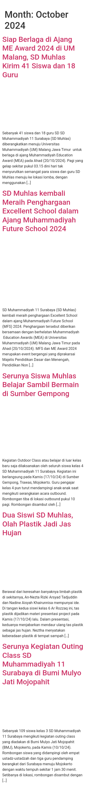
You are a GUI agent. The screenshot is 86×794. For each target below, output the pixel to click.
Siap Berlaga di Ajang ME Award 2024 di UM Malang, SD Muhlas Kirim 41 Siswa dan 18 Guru (38, 57)
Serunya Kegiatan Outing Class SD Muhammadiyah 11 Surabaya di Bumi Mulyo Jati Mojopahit (42, 664)
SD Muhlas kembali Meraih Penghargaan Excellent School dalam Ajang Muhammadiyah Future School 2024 (40, 211)
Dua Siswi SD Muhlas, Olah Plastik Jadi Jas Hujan (37, 524)
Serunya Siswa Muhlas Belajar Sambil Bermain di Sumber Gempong (40, 384)
